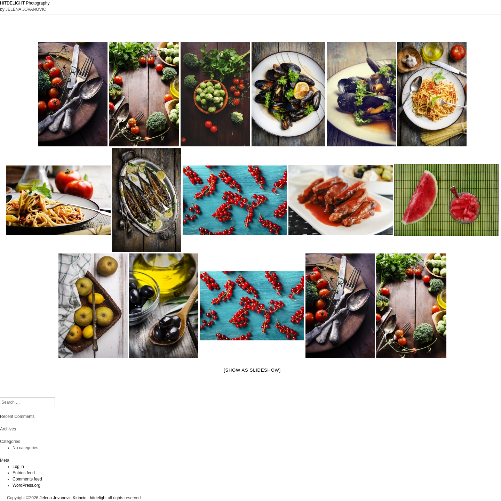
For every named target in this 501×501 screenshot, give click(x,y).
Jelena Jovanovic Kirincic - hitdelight (73, 497)
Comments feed (27, 479)
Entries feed (24, 472)
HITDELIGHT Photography (25, 3)
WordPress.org (26, 485)
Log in (18, 466)
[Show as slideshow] (252, 370)
